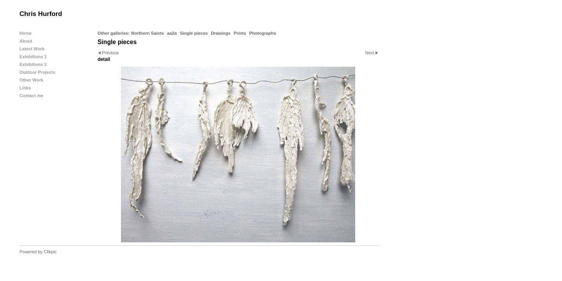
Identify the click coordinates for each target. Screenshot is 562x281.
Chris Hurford (41, 14)
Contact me (31, 95)
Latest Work (32, 48)
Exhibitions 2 (33, 64)
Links (25, 87)
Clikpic (50, 251)
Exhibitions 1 (33, 56)
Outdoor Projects (37, 72)
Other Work (31, 80)
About (26, 41)
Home (26, 33)
